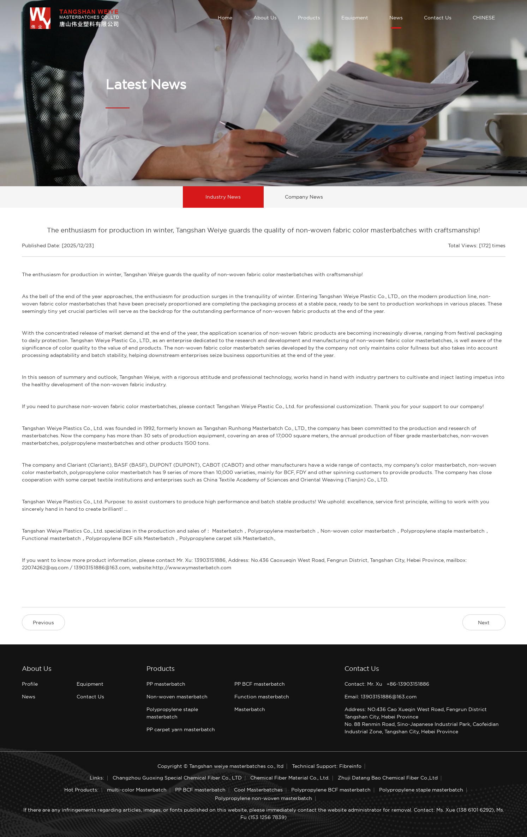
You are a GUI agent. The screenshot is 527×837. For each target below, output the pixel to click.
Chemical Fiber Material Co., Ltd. (289, 778)
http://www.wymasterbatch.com (191, 567)
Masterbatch (249, 709)
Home (225, 17)
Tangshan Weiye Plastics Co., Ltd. (63, 428)
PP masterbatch (165, 684)
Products (309, 17)
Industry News (223, 197)
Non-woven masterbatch (177, 696)
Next (484, 622)
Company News (304, 197)
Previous (43, 622)
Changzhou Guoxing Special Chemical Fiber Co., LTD (177, 778)
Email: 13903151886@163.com (381, 696)
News (396, 17)
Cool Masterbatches (258, 790)
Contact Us (437, 17)
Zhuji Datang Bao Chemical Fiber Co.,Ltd (388, 778)
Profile (30, 684)
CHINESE (484, 17)
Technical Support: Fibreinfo (326, 766)
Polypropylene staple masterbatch (421, 790)
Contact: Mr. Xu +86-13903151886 (387, 684)
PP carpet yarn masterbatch (180, 729)
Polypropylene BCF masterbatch (331, 790)
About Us (265, 17)
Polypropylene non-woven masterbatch (263, 798)
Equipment (354, 17)
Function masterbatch (261, 696)
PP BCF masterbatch (259, 684)
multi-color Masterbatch (137, 790)
